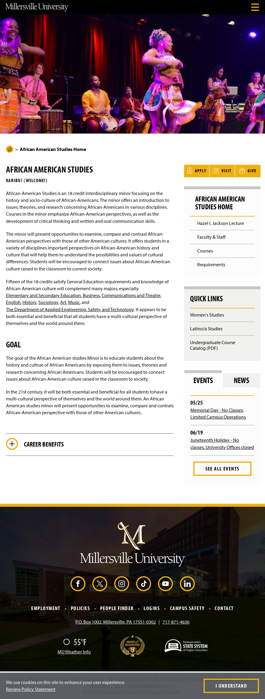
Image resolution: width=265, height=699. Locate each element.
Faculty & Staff (211, 236)
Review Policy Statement (30, 689)
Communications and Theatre (131, 295)
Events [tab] (203, 380)
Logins (152, 607)
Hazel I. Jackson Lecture (220, 223)
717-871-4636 (175, 621)
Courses (205, 250)
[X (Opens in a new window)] (99, 583)
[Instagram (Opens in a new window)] (121, 583)
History (29, 302)
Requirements (211, 264)
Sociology (48, 302)
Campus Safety (187, 607)
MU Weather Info (74, 651)
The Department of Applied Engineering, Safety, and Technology (70, 309)
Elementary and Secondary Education (43, 295)
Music (74, 302)
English (13, 302)
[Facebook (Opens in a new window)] (77, 583)
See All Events (222, 468)
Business (91, 295)
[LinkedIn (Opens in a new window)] (187, 583)
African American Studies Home (220, 202)
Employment (45, 607)
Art (63, 302)
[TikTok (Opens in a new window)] (143, 583)
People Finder (117, 607)
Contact (224, 607)
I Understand (231, 685)
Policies (80, 607)
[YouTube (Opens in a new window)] (165, 583)
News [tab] (241, 380)
